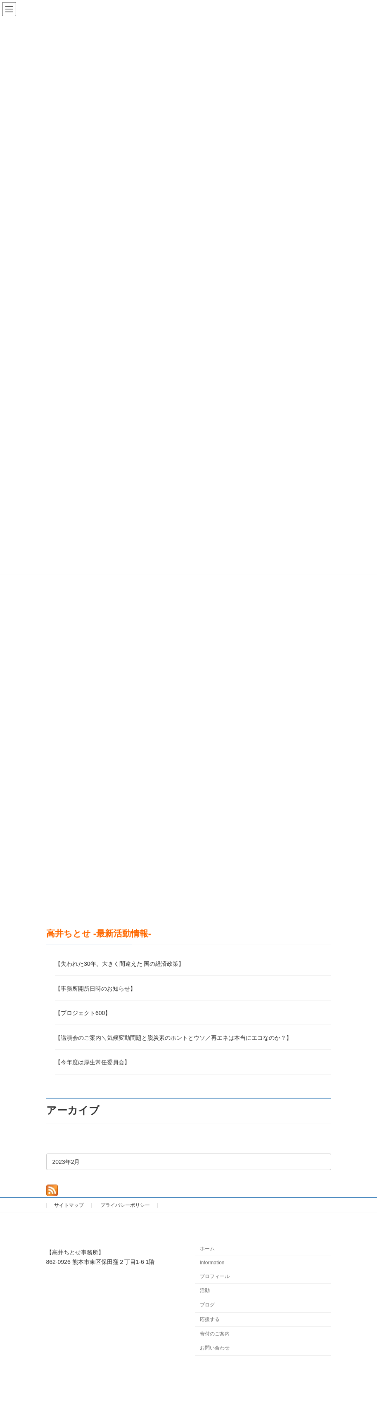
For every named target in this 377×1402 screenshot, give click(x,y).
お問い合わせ (215, 1348)
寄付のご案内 (215, 1334)
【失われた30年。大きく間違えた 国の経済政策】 (119, 964)
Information (212, 1263)
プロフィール (215, 1276)
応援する (210, 1319)
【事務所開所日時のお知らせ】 (95, 988)
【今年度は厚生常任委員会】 (92, 1062)
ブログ (207, 1305)
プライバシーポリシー (125, 1205)
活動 (205, 1291)
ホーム (207, 1249)
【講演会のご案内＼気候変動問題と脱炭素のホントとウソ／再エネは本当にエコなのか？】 (173, 1037)
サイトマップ (69, 1205)
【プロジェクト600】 (83, 1013)
